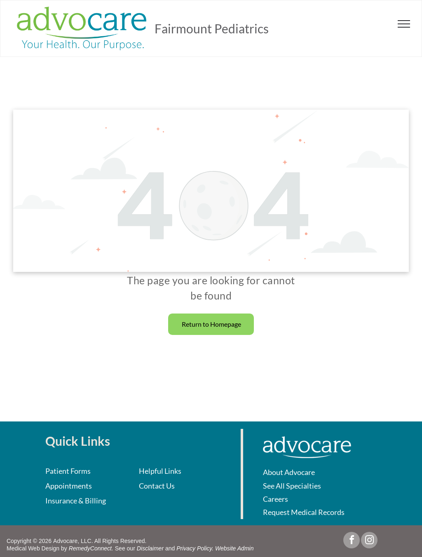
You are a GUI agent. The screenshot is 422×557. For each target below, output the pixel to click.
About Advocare (289, 472)
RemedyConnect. (91, 548)
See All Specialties (292, 485)
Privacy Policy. (194, 548)
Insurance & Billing (75, 500)
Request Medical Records (304, 512)
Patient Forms (68, 470)
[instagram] (369, 541)
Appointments (68, 485)
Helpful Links (160, 470)
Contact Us (157, 485)
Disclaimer (150, 548)
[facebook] (351, 541)
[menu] (404, 24)
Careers (275, 498)
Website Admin (234, 548)
